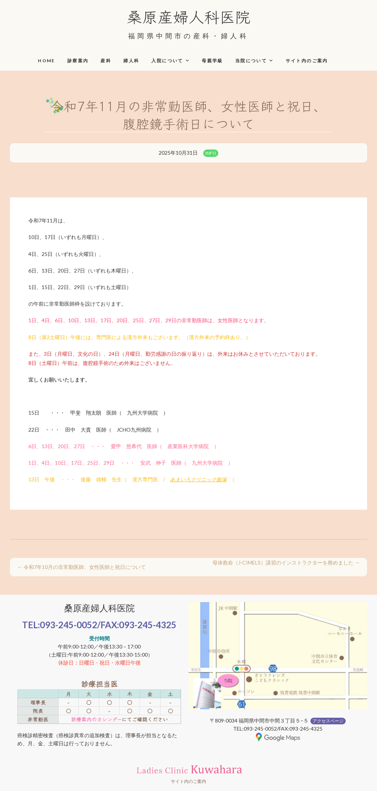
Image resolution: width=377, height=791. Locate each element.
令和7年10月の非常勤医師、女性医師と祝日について (81, 567)
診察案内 (78, 60)
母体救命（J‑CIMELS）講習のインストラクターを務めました (286, 562)
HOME (46, 60)
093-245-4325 (147, 624)
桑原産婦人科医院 (188, 16)
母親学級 (212, 60)
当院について (251, 60)
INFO (210, 153)
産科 (106, 60)
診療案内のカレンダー (96, 719)
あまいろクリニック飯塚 (198, 479)
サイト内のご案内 (307, 60)
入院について (167, 60)
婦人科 (131, 60)
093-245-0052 (68, 624)
